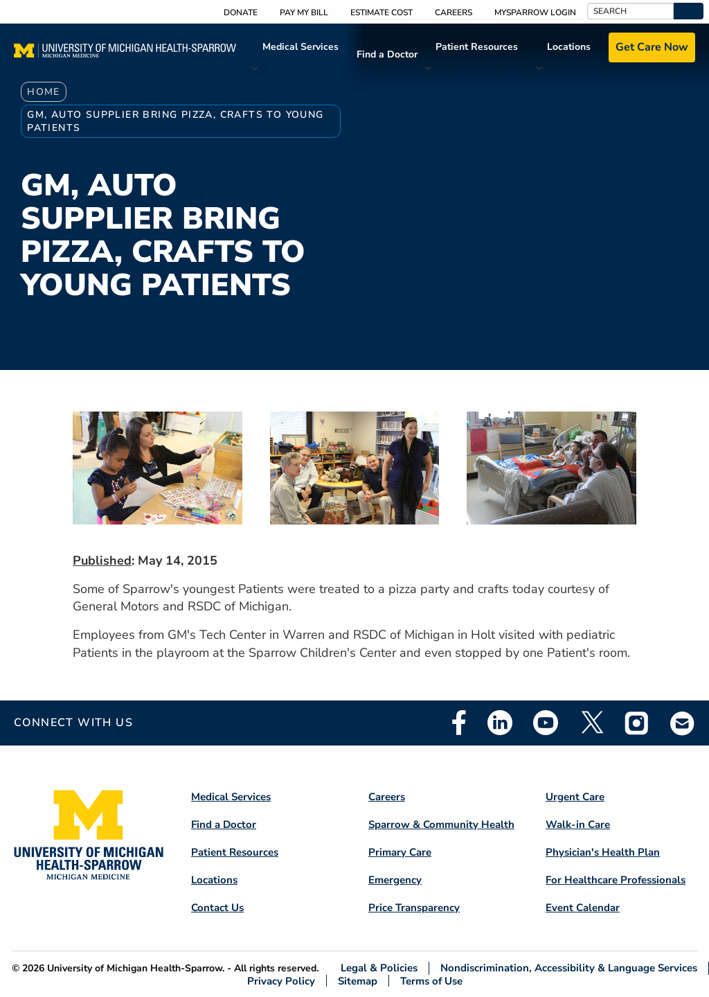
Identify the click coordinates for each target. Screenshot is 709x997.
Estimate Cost (381, 12)
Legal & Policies (379, 968)
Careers (453, 12)
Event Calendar (583, 908)
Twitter (591, 722)
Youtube (545, 722)
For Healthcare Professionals (615, 880)
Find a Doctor (387, 54)
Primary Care (399, 852)
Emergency (395, 880)
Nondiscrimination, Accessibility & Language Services (568, 968)
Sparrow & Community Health (441, 824)
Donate (241, 12)
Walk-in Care (578, 824)
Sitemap (357, 981)
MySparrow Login (535, 12)
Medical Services (300, 46)
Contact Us (217, 908)
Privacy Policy (281, 981)
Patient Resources (477, 46)
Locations (569, 46)
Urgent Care (575, 797)
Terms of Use (431, 981)
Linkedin (499, 722)
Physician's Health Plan (603, 852)
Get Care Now (652, 47)
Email (682, 723)
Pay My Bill (304, 12)
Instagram (637, 722)
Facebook (459, 722)
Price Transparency (414, 908)
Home (43, 91)
